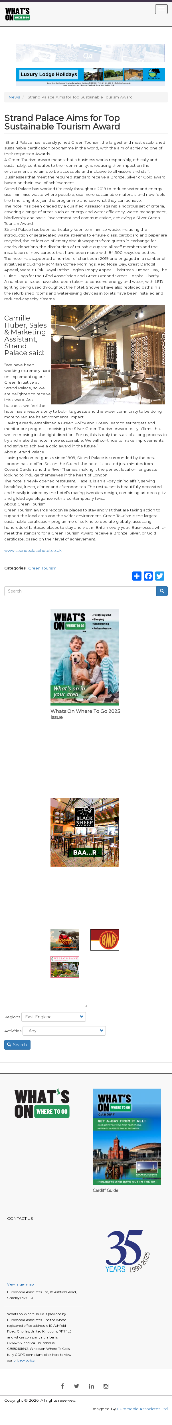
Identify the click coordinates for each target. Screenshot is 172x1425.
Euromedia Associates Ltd (142, 1409)
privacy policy (24, 1360)
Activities (12, 1031)
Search (17, 1044)
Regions (12, 1017)
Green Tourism (42, 568)
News (14, 97)
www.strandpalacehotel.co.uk (33, 550)
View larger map (20, 1284)
